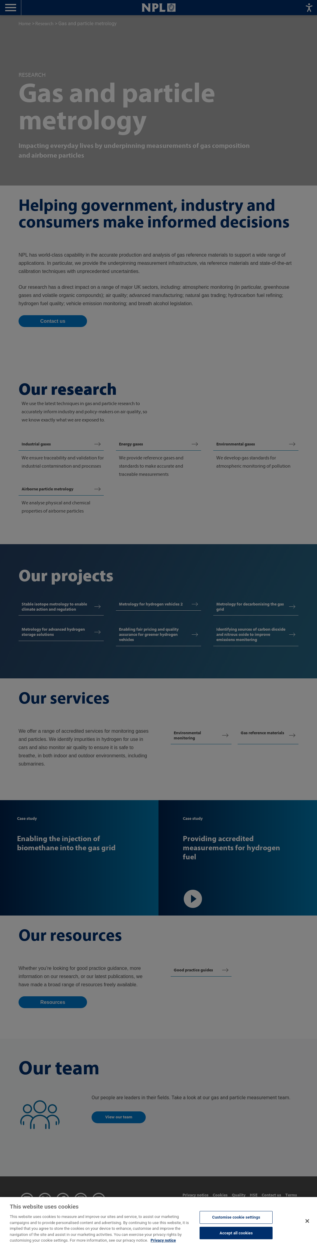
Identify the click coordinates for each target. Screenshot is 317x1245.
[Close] (307, 1227)
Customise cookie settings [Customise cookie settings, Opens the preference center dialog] (236, 1223)
